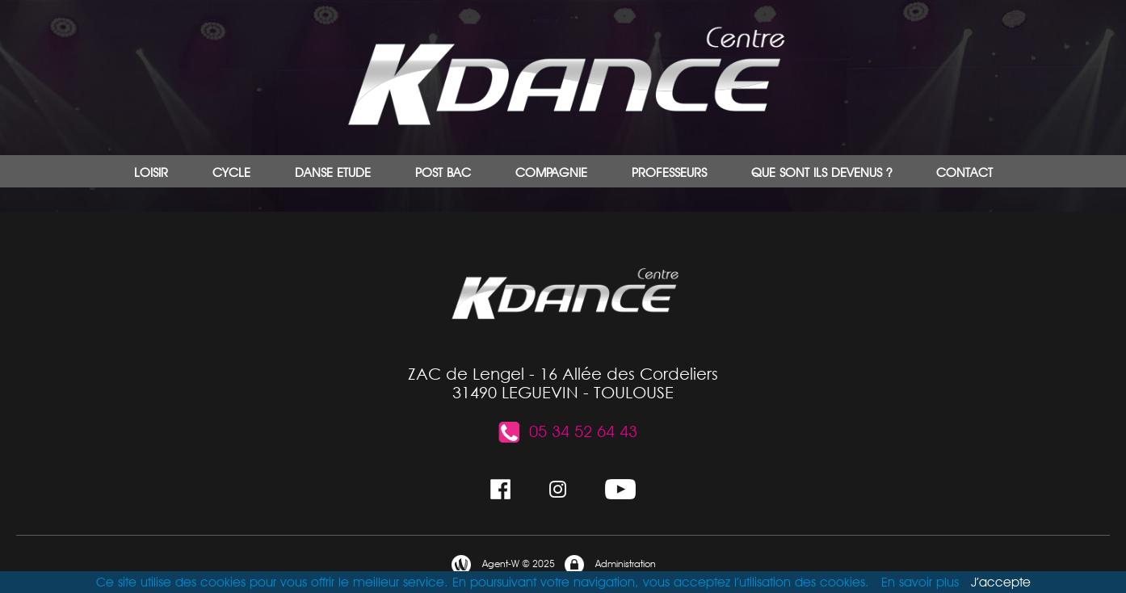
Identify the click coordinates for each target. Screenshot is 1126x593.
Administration (609, 565)
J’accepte (1001, 582)
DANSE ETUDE (333, 172)
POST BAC (443, 172)
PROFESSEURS (669, 172)
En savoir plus (920, 582)
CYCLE (231, 172)
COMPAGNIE (551, 172)
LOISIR (151, 172)
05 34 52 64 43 (567, 431)
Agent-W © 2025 (502, 565)
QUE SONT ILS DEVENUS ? (821, 172)
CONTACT (964, 172)
